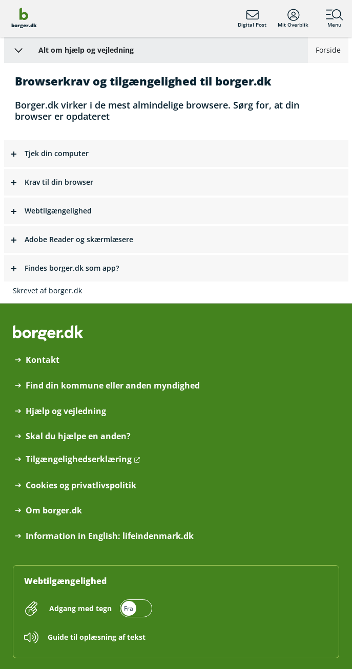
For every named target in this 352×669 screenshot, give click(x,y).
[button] (176, 153)
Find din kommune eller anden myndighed (113, 385)
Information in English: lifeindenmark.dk (110, 536)
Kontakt (42, 360)
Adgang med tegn (80, 608)
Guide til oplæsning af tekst (97, 637)
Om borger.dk (54, 510)
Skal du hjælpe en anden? (78, 436)
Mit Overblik (293, 18)
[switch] (99, 608)
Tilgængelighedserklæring (79, 459)
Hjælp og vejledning (66, 411)
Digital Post (252, 18)
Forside (328, 50)
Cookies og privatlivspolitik (81, 485)
